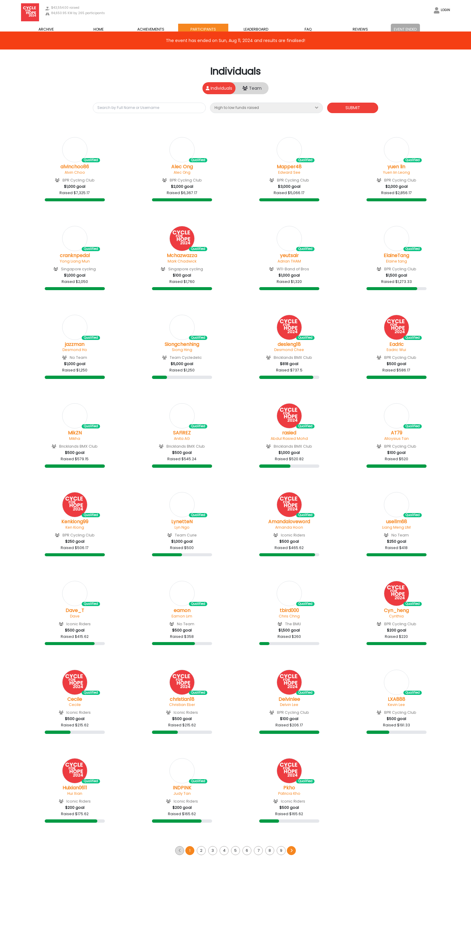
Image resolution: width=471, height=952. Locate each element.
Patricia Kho (289, 793)
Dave (75, 616)
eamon (182, 610)
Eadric (396, 344)
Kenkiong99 (74, 521)
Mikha (74, 438)
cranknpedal (75, 255)
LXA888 (396, 699)
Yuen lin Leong (396, 172)
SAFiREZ (182, 433)
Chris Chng (289, 616)
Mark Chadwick (182, 261)
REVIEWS (360, 29)
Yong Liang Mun (75, 261)
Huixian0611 (74, 787)
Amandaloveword (289, 521)
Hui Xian (74, 793)
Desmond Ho (74, 349)
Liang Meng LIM (396, 527)
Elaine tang (396, 261)
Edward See (289, 172)
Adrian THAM (289, 261)
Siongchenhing (182, 344)
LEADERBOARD (256, 29)
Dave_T (74, 610)
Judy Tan (182, 793)
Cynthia (396, 616)
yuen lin (396, 166)
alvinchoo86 (74, 166)
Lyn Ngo (182, 527)
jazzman (74, 344)
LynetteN (182, 521)
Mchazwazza (182, 255)
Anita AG (182, 438)
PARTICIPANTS (203, 29)
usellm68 (396, 521)
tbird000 (289, 610)
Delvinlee (289, 699)
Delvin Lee (289, 704)
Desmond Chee (289, 349)
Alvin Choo (75, 172)
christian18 (182, 699)
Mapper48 (289, 166)
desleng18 (289, 344)
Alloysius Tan (396, 438)
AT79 (396, 433)
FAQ (308, 29)
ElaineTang (396, 255)
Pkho (289, 787)
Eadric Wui (396, 349)
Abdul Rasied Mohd (289, 438)
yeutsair (289, 255)
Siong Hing (182, 349)
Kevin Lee (396, 704)
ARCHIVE (46, 29)
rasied (289, 433)
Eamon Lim (182, 616)
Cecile (74, 699)
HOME (98, 29)
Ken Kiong (74, 527)
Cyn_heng (396, 610)
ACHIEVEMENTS (150, 29)
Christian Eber (182, 704)
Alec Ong (182, 166)
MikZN (75, 433)
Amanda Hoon (289, 527)
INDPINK (182, 787)
